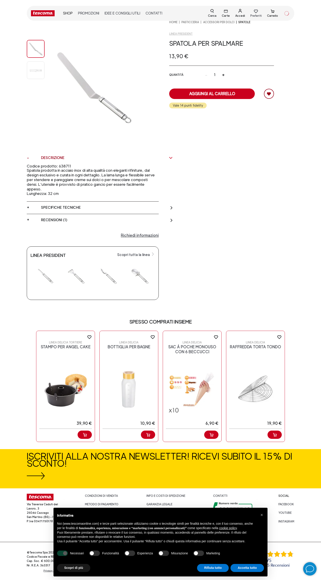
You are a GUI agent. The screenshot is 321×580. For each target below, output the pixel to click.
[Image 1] (36, 70)
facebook (286, 504)
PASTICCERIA (190, 22)
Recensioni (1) (107, 220)
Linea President (181, 33)
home (173, 22)
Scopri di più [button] (73, 568)
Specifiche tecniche (107, 207)
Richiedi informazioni (140, 235)
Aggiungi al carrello (212, 93)
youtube (285, 512)
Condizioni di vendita (101, 495)
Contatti (220, 495)
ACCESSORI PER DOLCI (219, 22)
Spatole (244, 22)
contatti (154, 13)
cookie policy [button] (228, 528)
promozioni (88, 13)
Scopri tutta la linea (136, 254)
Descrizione (107, 158)
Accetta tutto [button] (247, 568)
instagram (286, 521)
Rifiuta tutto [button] (213, 568)
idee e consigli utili (122, 13)
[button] (261, 514)
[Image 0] (36, 49)
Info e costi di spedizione (165, 495)
